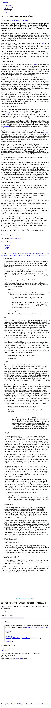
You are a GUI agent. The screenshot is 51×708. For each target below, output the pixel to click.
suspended (6, 126)
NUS (35, 255)
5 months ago (9, 636)
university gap (42, 255)
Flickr (12, 238)
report (42, 43)
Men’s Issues (12, 253)
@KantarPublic (25, 638)
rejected (7, 113)
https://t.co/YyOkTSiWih (41, 627)
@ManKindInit (27, 627)
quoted (35, 64)
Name (2, 612)
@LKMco (8, 638)
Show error (4, 650)
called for (45, 132)
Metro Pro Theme (18, 704)
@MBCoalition (15, 638)
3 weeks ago (8, 631)
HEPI (10, 255)
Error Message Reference (19, 658)
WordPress (42, 704)
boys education (29, 253)
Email (2, 615)
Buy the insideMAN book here (25, 599)
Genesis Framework (32, 704)
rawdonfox (17, 238)
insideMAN (4, 2)
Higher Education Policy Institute (23, 255)
